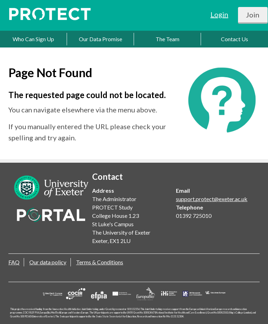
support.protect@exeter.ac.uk (211, 199)
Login (219, 14)
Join (252, 14)
